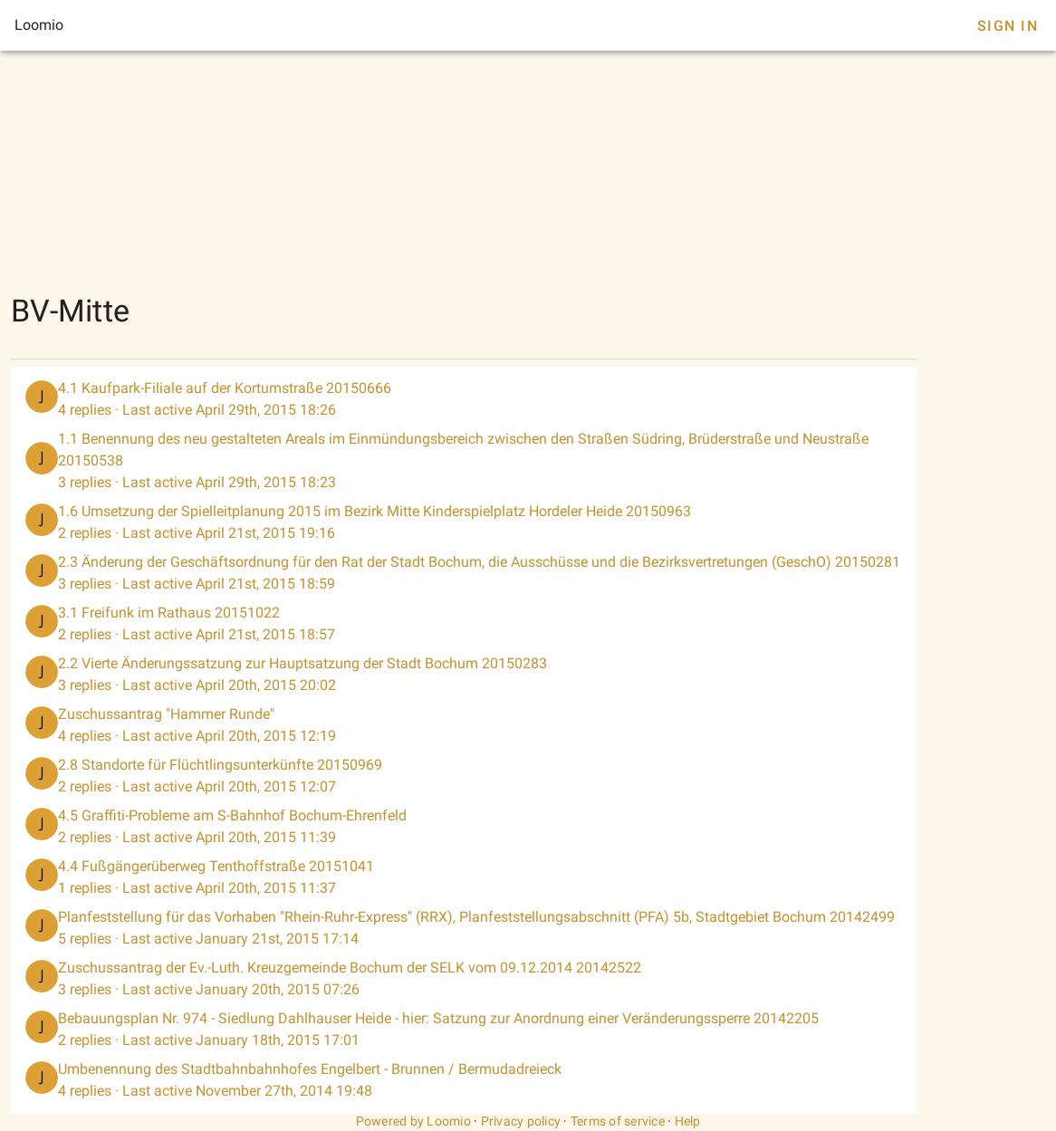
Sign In (1007, 25)
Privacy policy (521, 1121)
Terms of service (618, 1121)
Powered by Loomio (413, 1121)
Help (688, 1121)
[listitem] (464, 399)
